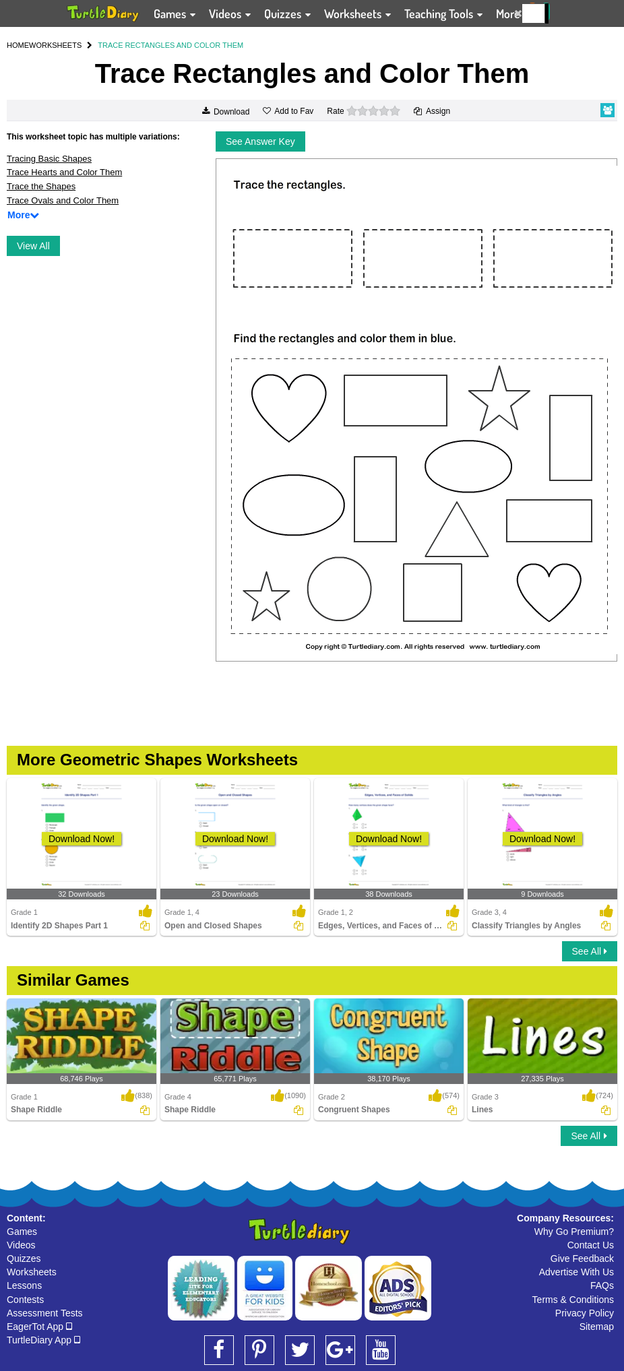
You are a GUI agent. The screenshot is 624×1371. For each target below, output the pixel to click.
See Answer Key (260, 141)
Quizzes (24, 1258)
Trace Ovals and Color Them (63, 200)
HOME (18, 45)
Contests (25, 1299)
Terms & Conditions (573, 1299)
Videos (21, 1245)
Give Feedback (582, 1258)
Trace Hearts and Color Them (64, 172)
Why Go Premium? (574, 1231)
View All (33, 246)
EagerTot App (39, 1326)
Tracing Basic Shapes (49, 159)
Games (22, 1231)
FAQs (602, 1285)
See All (589, 951)
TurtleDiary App (43, 1340)
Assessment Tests (45, 1313)
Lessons (24, 1285)
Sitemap (597, 1326)
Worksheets (32, 1272)
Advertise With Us (576, 1272)
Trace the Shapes (41, 186)
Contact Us (590, 1245)
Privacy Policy (584, 1313)
